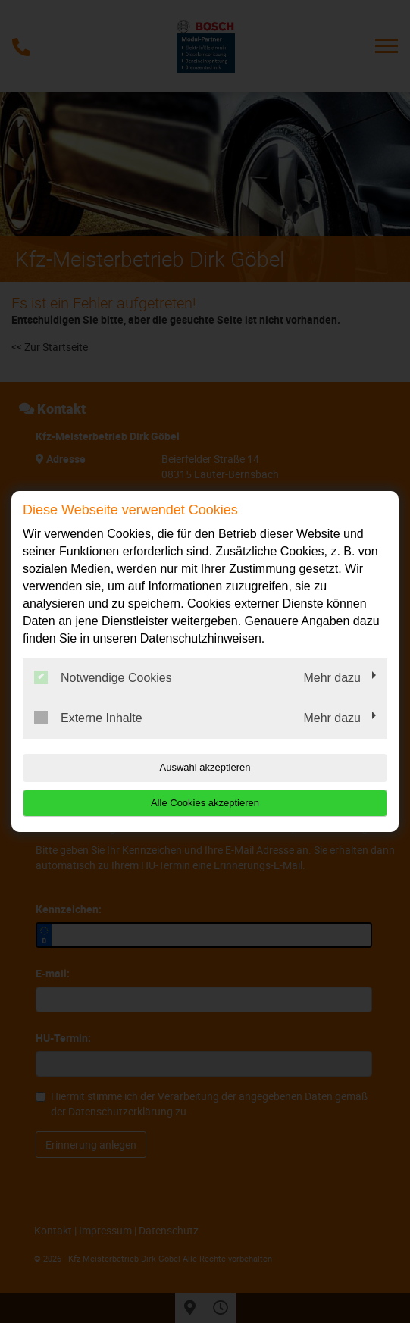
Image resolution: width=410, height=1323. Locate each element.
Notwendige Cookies (103, 677)
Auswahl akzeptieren (205, 767)
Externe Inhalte (88, 717)
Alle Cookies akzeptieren (205, 802)
